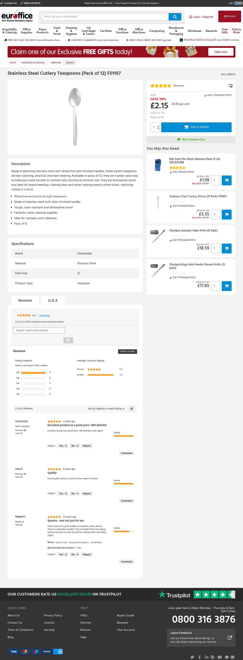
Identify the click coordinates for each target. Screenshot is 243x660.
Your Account (126, 620)
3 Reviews (45, 315)
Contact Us (8, 3)
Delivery (85, 612)
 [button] (227, 180)
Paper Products (42, 31)
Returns (85, 620)
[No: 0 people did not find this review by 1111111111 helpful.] (74, 436)
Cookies (49, 612)
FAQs (83, 605)
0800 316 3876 (30, 3)
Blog (10, 627)
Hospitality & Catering (9, 31)
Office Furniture (122, 31)
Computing (156, 31)
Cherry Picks (236, 31)
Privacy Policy (53, 605)
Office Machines (139, 31)
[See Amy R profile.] (18, 459)
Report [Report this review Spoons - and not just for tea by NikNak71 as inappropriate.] (87, 544)
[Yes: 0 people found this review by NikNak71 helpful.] (63, 544)
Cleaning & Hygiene (71, 31)
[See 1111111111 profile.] (21, 411)
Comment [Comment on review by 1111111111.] (126, 443)
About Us (14, 605)
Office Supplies (26, 31)
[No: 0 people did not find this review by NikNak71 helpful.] (74, 544)
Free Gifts (225, 31)
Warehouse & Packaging (176, 31)
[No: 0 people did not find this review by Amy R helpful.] (74, 483)
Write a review (128, 342)
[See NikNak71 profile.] (20, 506)
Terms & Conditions (20, 620)
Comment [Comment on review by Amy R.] (126, 490)
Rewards (211, 31)
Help (83, 627)
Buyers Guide (125, 605)
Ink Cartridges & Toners (89, 31)
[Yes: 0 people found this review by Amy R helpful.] (63, 483)
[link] (23, 315)
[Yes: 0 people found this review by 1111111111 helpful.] (63, 436)
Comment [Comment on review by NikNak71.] (126, 551)
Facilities (106, 31)
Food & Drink (57, 31)
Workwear (195, 31)
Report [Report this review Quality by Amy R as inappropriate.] (87, 483)
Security (49, 620)
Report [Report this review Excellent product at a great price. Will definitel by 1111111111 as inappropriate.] (87, 435)
